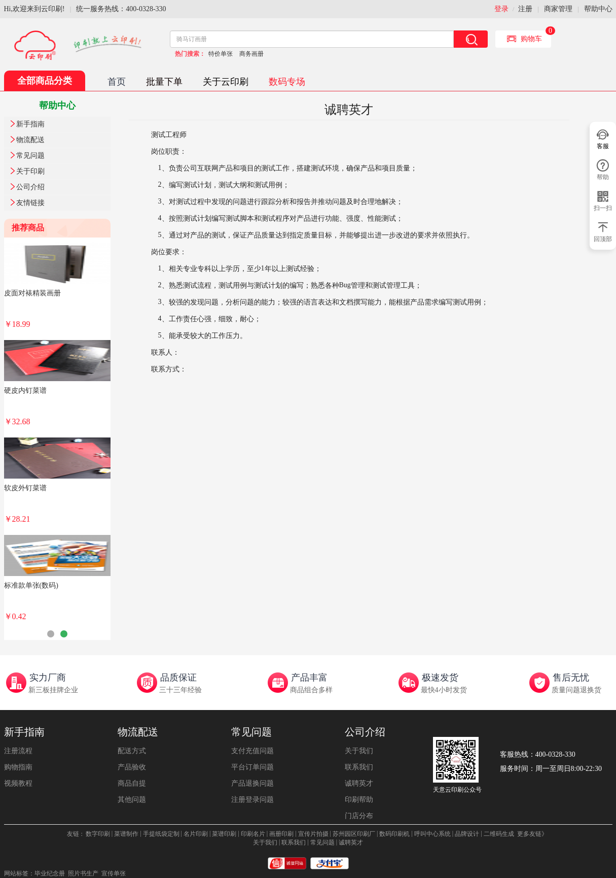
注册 (525, 9)
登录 (501, 9)
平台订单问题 (252, 767)
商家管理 (558, 9)
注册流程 (18, 751)
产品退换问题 (252, 783)
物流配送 (30, 140)
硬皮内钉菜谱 (25, 390)
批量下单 (164, 82)
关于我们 (359, 751)
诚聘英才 (359, 783)
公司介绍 (30, 187)
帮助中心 (598, 9)
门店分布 (359, 816)
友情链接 (30, 203)
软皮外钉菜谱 (25, 488)
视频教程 (18, 783)
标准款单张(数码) (31, 585)
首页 (116, 82)
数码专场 (287, 82)
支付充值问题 (252, 751)
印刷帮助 (359, 799)
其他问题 (132, 799)
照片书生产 (83, 873)
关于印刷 (30, 171)
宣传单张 (113, 873)
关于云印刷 (225, 82)
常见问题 (30, 155)
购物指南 (18, 767)
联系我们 (359, 767)
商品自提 (132, 783)
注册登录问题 (252, 799)
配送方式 (132, 751)
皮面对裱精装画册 (32, 293)
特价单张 (220, 53)
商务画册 (251, 53)
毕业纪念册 (49, 873)
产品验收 (132, 767)
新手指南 (30, 124)
